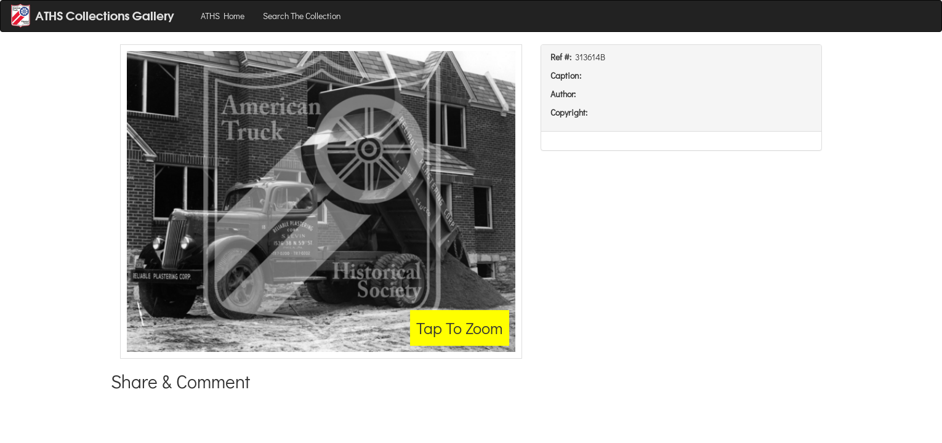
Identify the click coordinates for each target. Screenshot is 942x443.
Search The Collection (302, 16)
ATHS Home (222, 16)
